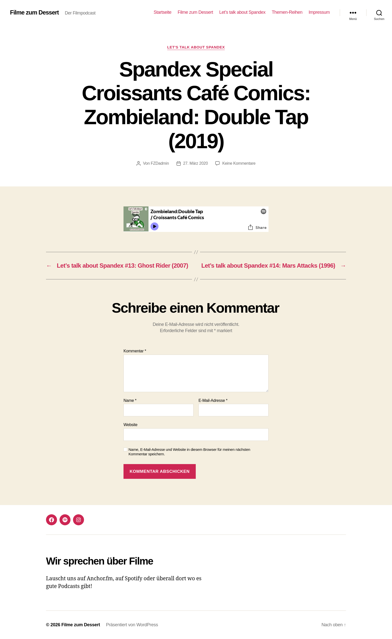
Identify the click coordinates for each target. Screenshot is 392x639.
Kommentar (135, 351)
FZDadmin (160, 163)
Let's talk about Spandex (196, 47)
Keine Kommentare (239, 163)
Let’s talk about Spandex (242, 12)
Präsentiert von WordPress (132, 624)
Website (131, 425)
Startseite (162, 12)
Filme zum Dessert (34, 12)
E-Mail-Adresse (213, 400)
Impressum (319, 12)
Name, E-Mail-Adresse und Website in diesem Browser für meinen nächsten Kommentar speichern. (189, 451)
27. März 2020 (195, 163)
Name (130, 400)
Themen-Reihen (287, 12)
